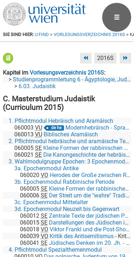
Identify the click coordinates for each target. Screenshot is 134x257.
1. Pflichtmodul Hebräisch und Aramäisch (61, 120)
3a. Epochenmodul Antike (46, 168)
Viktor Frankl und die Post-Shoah (91, 229)
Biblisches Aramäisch (71, 134)
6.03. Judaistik (37, 86)
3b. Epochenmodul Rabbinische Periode (64, 181)
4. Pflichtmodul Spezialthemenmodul (55, 249)
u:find (42, 34)
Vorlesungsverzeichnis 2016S (89, 34)
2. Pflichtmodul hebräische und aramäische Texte (71, 141)
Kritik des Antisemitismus (82, 236)
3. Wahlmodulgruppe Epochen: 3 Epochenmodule (71, 161)
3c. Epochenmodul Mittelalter (51, 202)
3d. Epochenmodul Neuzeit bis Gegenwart (66, 209)
